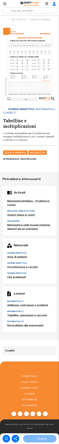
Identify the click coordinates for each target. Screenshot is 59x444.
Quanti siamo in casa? (21, 214)
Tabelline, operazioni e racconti (27, 315)
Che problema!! (16, 276)
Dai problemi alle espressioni (25, 325)
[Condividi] (15, 438)
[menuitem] (13, 413)
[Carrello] (47, 4)
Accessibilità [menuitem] (29, 405)
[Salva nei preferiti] (6, 438)
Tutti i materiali (17, 19)
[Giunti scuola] (29, 367)
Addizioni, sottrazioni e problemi (27, 305)
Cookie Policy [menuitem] (30, 376)
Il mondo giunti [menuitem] (29, 387)
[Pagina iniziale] (5, 19)
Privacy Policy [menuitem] (29, 382)
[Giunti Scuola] (29, 4)
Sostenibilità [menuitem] (29, 399)
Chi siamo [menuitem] (29, 393)
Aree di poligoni (17, 256)
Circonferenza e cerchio (22, 266)
